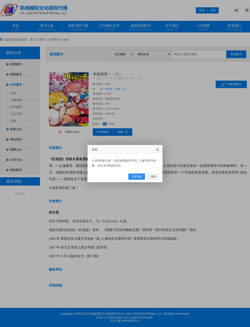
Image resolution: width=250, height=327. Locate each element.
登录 (153, 176)
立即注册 (137, 176)
